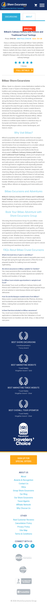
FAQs (23, 487)
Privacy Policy (23, 527)
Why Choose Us (23, 508)
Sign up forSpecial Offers (23, 460)
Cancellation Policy (23, 523)
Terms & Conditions (23, 534)
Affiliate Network (23, 504)
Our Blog (23, 494)
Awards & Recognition (23, 480)
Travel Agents (24, 501)
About (29, 17)
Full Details (22, 70)
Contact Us (23, 483)
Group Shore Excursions (23, 490)
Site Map (23, 530)
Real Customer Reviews (23, 520)
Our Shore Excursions (23, 497)
